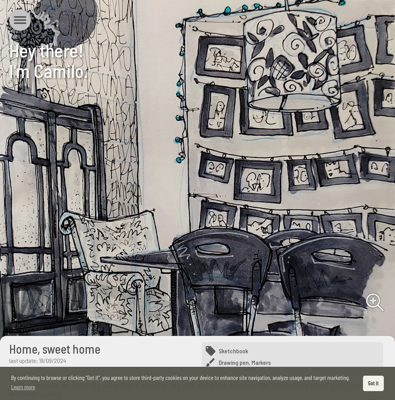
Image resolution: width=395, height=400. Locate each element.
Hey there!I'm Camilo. (48, 60)
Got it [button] (373, 383)
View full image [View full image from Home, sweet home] (375, 302)
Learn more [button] (23, 386)
